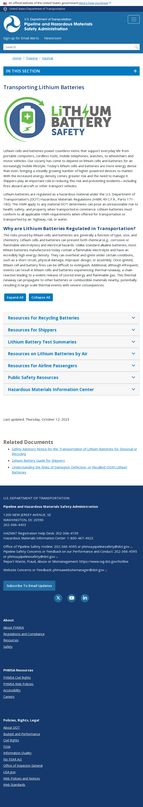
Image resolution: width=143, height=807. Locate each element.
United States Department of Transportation (37, 9)
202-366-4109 (67, 533)
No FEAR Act (12, 759)
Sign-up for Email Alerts (21, 38)
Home (16, 58)
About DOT (11, 727)
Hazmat (47, 58)
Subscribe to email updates (29, 585)
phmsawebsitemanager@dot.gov (80, 570)
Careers (9, 697)
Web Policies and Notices (21, 778)
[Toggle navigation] (134, 19)
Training (31, 58)
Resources (11, 640)
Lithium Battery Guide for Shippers (38, 460)
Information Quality (17, 753)
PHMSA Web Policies (18, 684)
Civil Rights (11, 740)
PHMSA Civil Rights (17, 677)
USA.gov (9, 772)
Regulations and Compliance (24, 634)
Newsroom (52, 38)
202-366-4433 (14, 524)
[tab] (71, 318)
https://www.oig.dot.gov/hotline (103, 561)
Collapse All (40, 297)
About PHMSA (13, 627)
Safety (7, 646)
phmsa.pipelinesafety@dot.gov (107, 546)
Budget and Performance (21, 734)
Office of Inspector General (23, 765)
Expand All (15, 297)
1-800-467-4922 (80, 538)
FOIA (6, 747)
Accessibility (12, 690)
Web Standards (14, 785)
